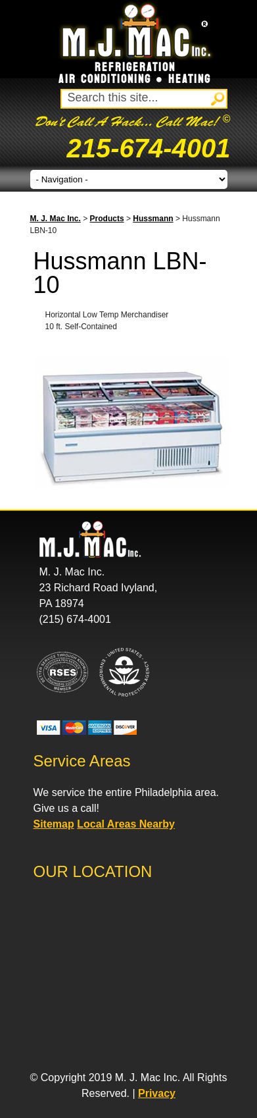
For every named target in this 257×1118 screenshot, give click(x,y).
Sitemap (54, 824)
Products (107, 218)
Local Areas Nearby (126, 824)
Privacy (156, 1093)
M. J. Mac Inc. (55, 218)
